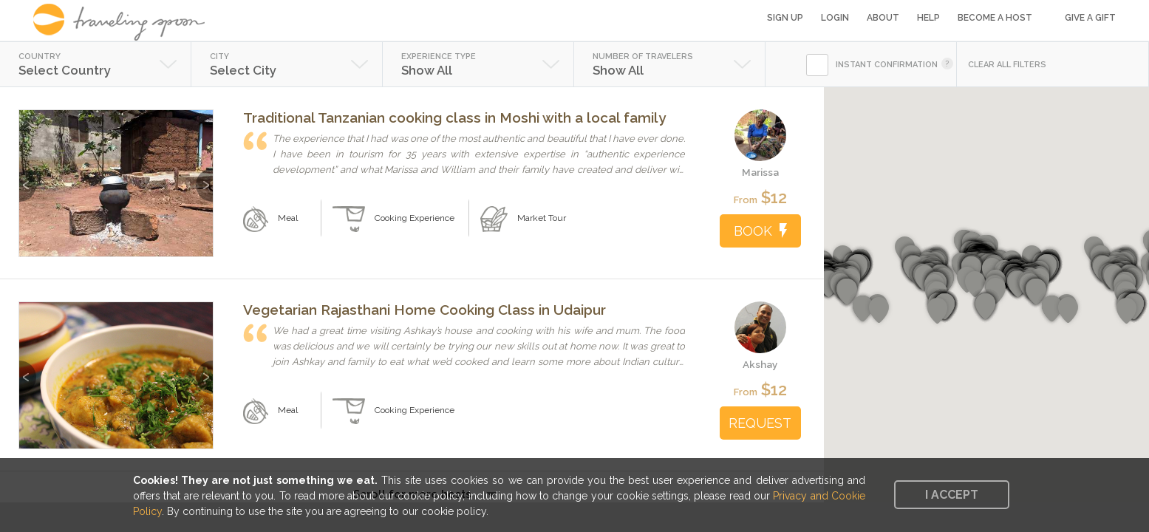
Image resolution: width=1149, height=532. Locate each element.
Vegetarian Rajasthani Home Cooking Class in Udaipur (424, 309)
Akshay (760, 364)
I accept (951, 495)
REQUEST (760, 423)
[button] (1035, 292)
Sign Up (785, 18)
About (883, 18)
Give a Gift (1090, 18)
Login (835, 18)
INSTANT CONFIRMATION (887, 64)
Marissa (760, 172)
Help (928, 18)
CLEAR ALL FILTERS (1007, 64)
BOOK (760, 231)
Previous (27, 178)
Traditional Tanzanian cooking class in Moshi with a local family (454, 117)
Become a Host (995, 18)
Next (204, 178)
